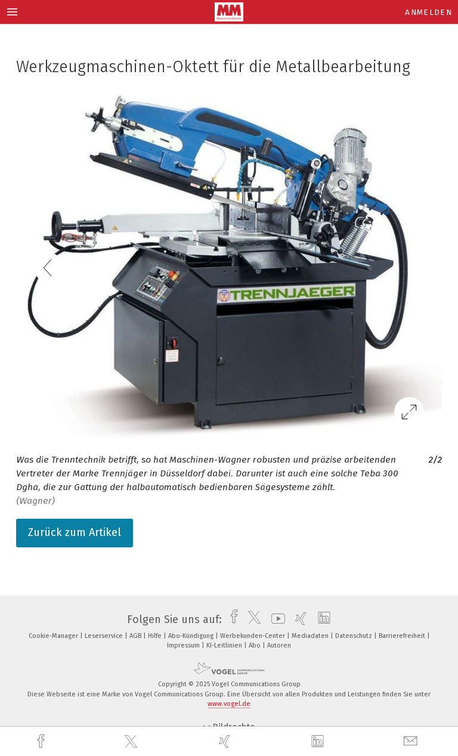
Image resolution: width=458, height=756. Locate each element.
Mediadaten (311, 636)
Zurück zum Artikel (74, 532)
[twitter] (132, 741)
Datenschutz (354, 636)
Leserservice (105, 636)
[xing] (226, 741)
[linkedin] (319, 741)
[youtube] (275, 619)
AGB (136, 636)
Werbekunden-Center (253, 636)
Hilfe (155, 636)
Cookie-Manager (54, 636)
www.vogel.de (229, 704)
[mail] (412, 741)
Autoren (279, 645)
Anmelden (428, 12)
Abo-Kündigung (191, 636)
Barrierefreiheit (403, 636)
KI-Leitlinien (225, 645)
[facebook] (42, 741)
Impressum (184, 645)
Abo (255, 645)
